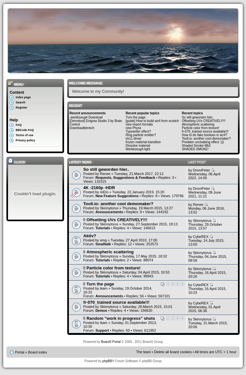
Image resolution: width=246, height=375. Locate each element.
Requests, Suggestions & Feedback (125, 177)
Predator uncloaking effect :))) (203, 142)
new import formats (139, 124)
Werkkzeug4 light (138, 149)
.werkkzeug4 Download (86, 117)
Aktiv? (89, 235)
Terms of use (24, 135)
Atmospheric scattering (198, 124)
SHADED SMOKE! (195, 149)
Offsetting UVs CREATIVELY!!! (204, 121)
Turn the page (135, 117)
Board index (37, 352)
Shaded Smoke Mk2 (196, 145)
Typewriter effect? (138, 131)
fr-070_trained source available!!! (205, 131)
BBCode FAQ (25, 130)
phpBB (107, 361)
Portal (19, 352)
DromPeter (201, 170)
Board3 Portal (110, 342)
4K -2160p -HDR (99, 187)
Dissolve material (138, 145)
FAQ (19, 124)
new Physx (133, 128)
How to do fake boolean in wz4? (204, 135)
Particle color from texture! (200, 128)
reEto (104, 192)
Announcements (109, 212)
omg (103, 240)
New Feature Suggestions (116, 196)
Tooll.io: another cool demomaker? (206, 138)
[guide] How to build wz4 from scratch (152, 121)
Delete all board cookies (173, 352)
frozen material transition (143, 142)
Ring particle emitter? (141, 135)
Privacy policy (25, 140)
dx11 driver (133, 138)
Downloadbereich (82, 128)
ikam (103, 288)
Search (20, 102)
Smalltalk (103, 244)
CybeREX (200, 237)
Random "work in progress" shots (120, 318)
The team (143, 352)
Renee (105, 174)
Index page (23, 97)
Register (21, 107)
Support (102, 330)
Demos (101, 310)
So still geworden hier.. (198, 117)
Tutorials (102, 228)
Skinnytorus (109, 208)
